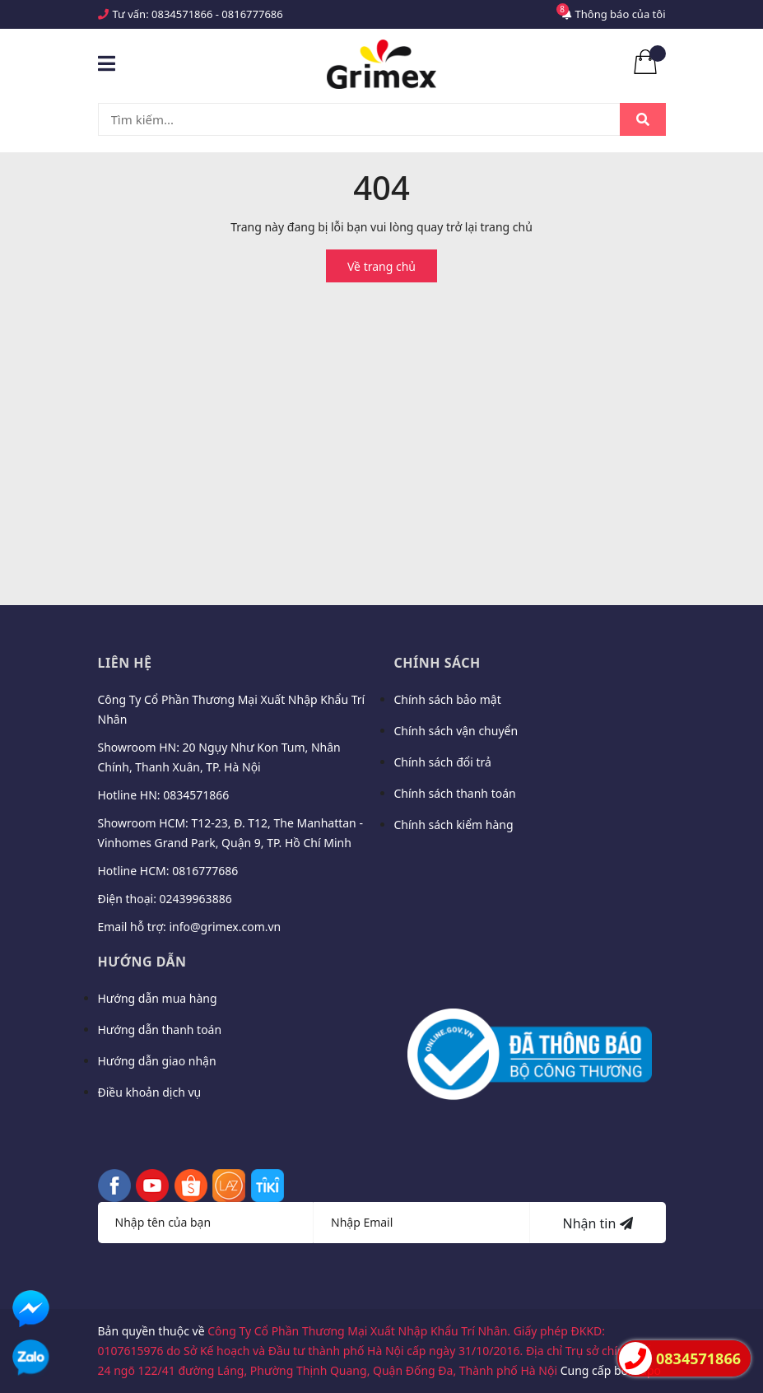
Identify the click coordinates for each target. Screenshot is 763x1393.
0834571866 (181, 14)
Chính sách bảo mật (447, 699)
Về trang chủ (381, 266)
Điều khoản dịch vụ (150, 1092)
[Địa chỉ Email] (422, 1222)
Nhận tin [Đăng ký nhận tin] (597, 1223)
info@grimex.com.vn (225, 926)
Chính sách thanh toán (455, 793)
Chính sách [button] (437, 663)
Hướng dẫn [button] (142, 962)
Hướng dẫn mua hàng (157, 998)
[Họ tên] (206, 1222)
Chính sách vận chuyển (456, 730)
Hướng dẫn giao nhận (157, 1061)
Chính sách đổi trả (442, 762)
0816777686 (251, 14)
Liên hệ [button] (125, 663)
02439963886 (196, 898)
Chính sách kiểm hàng (454, 824)
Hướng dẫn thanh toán (160, 1029)
